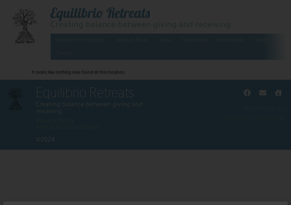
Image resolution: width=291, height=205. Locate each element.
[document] (145, 102)
